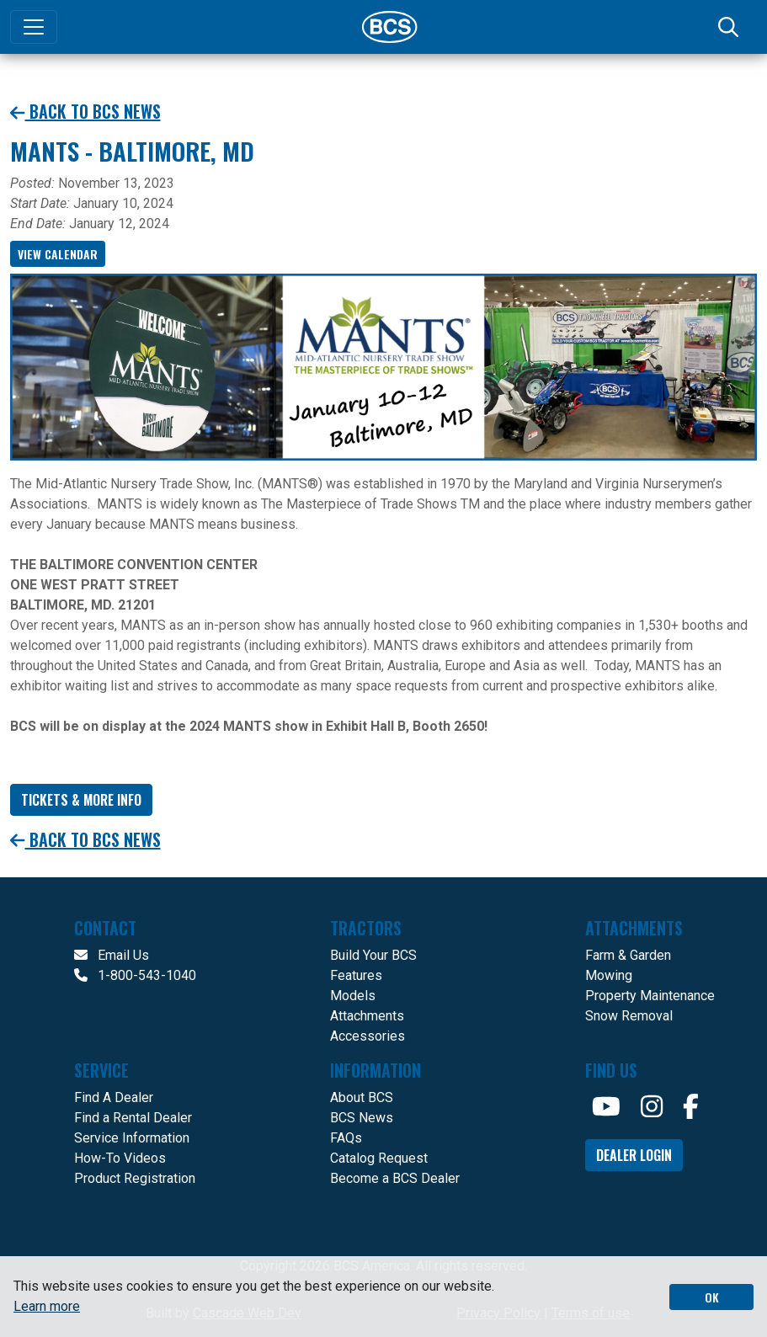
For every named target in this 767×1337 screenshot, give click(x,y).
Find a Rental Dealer (133, 1118)
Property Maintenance (650, 996)
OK (712, 1297)
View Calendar (58, 254)
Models (353, 996)
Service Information (131, 1138)
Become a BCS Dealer (395, 1178)
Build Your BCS (373, 955)
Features (356, 975)
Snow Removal (629, 1016)
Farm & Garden (628, 955)
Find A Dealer (113, 1097)
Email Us (111, 955)
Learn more (46, 1306)
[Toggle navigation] (33, 27)
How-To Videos (120, 1158)
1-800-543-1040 (135, 975)
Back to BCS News (85, 111)
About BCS (361, 1097)
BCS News (361, 1118)
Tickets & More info (81, 800)
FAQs (346, 1138)
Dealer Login (634, 1155)
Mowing (608, 975)
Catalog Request (379, 1158)
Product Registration (134, 1178)
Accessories (367, 1036)
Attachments (367, 1016)
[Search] (730, 27)
